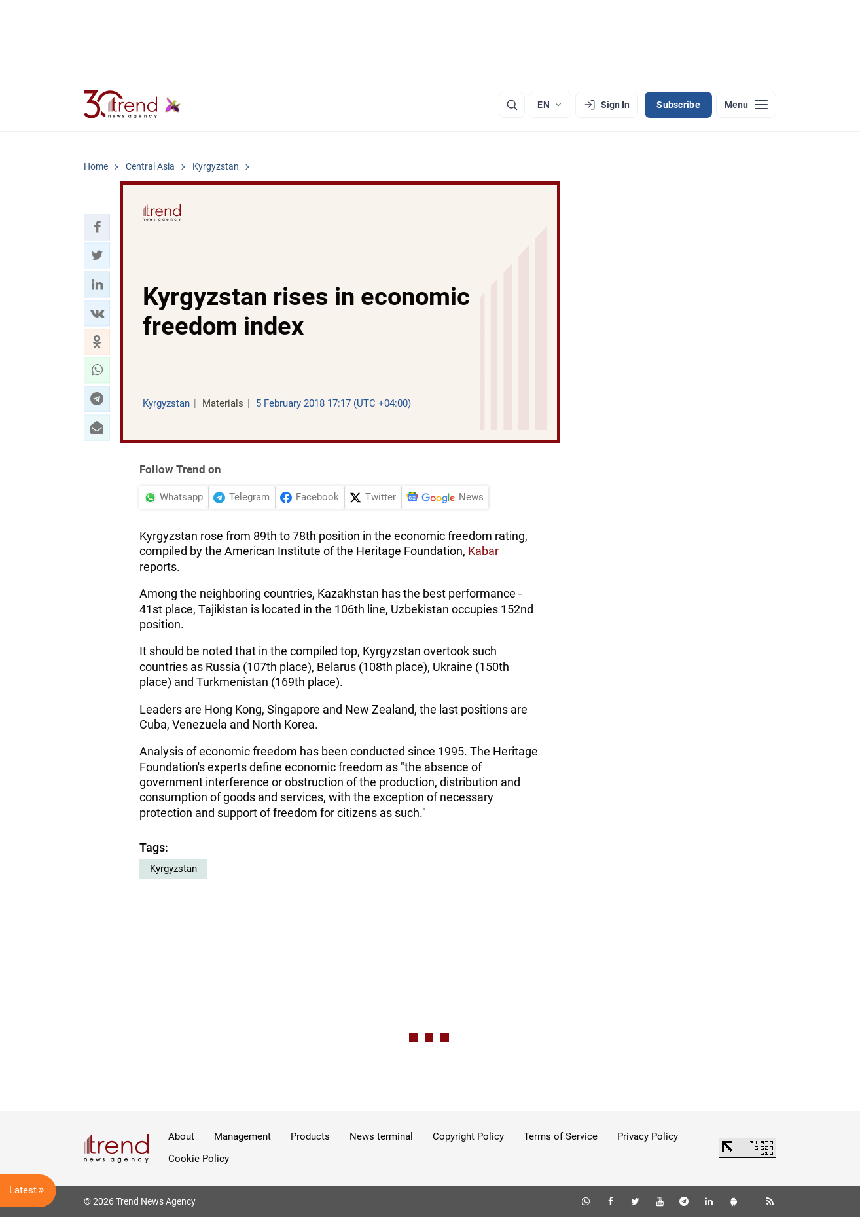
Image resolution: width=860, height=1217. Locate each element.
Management (242, 1136)
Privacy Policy (647, 1136)
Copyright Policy (468, 1136)
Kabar (483, 551)
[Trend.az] (132, 104)
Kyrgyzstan (173, 869)
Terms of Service (561, 1136)
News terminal (381, 1136)
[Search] (512, 105)
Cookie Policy (198, 1159)
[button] (97, 227)
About (181, 1136)
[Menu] (746, 105)
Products (310, 1136)
